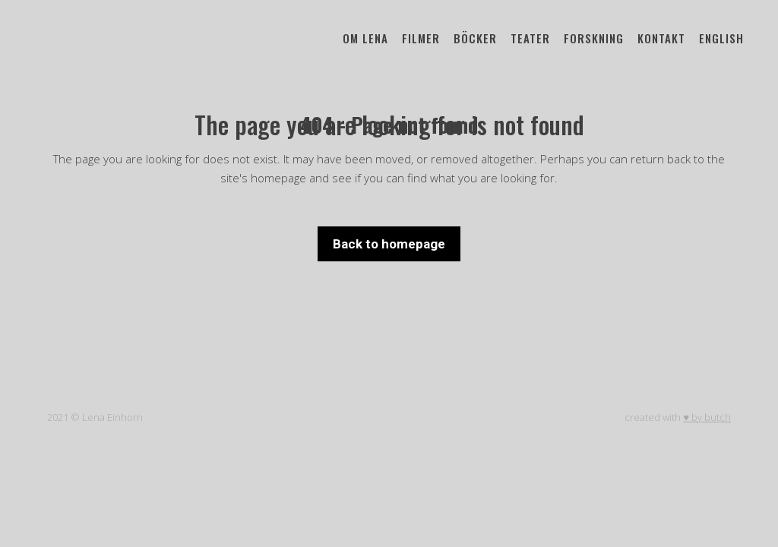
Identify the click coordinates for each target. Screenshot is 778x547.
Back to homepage (389, 243)
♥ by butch (707, 417)
